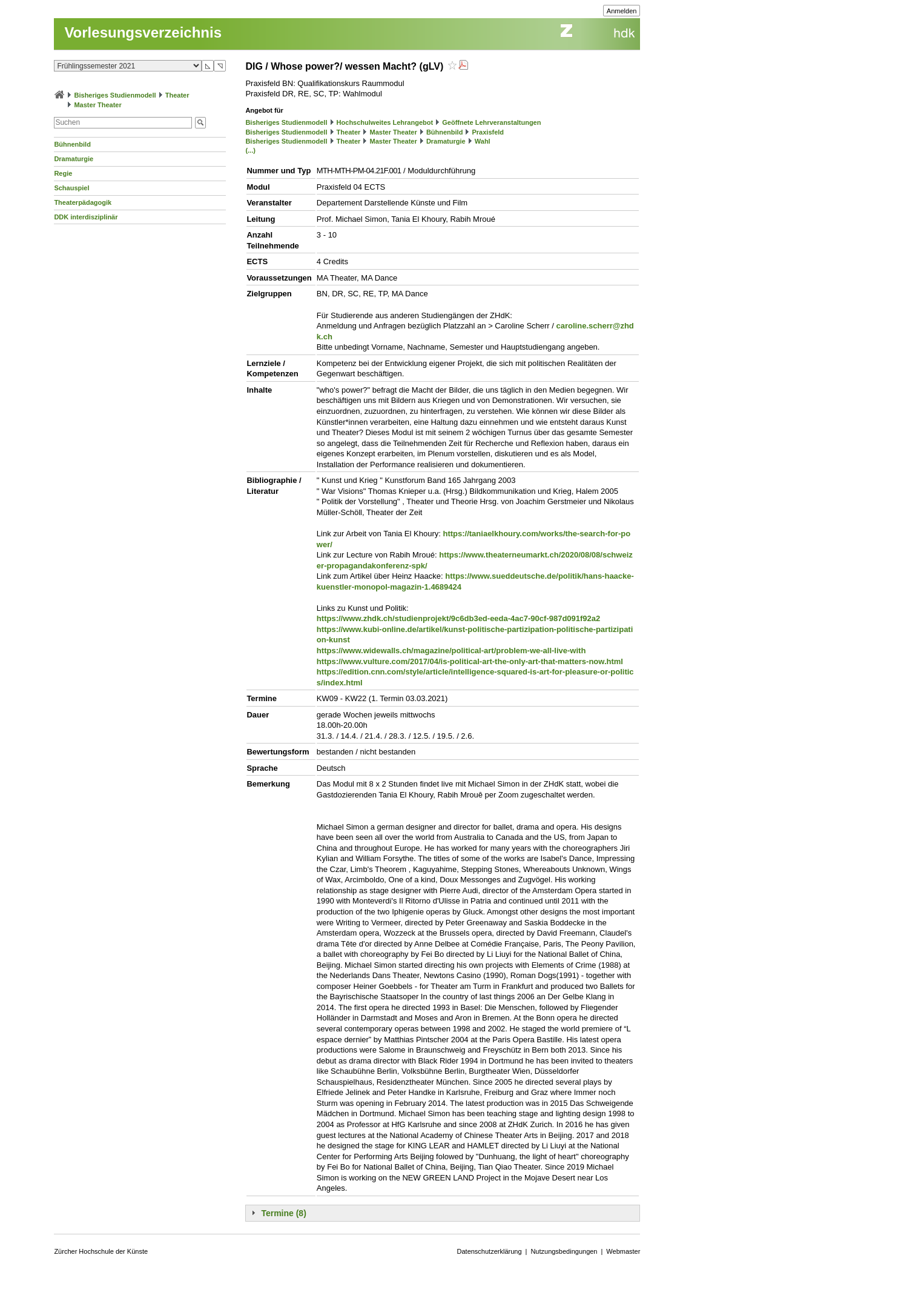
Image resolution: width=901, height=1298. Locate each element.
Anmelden (622, 11)
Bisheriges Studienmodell (115, 95)
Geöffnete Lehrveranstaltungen (491, 122)
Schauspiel (71, 187)
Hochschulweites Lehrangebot (385, 122)
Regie (63, 173)
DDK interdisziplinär (85, 217)
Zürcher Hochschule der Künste (101, 1251)
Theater (177, 95)
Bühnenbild (72, 144)
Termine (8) (283, 1213)
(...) (250, 150)
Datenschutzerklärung (489, 1251)
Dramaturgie (73, 158)
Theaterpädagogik (82, 202)
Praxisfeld (488, 132)
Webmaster (623, 1251)
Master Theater (97, 104)
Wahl (482, 141)
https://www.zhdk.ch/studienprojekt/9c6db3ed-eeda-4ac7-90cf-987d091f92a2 (458, 618)
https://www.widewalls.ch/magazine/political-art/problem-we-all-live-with (451, 650)
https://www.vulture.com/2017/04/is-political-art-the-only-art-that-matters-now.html (470, 661)
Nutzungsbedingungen (563, 1251)
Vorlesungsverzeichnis (143, 32)
